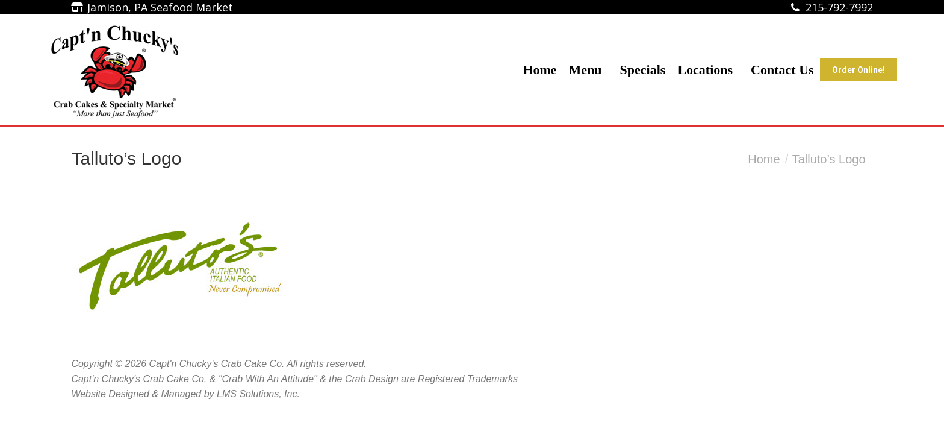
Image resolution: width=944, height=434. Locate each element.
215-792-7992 (839, 7)
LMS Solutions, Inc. (258, 394)
